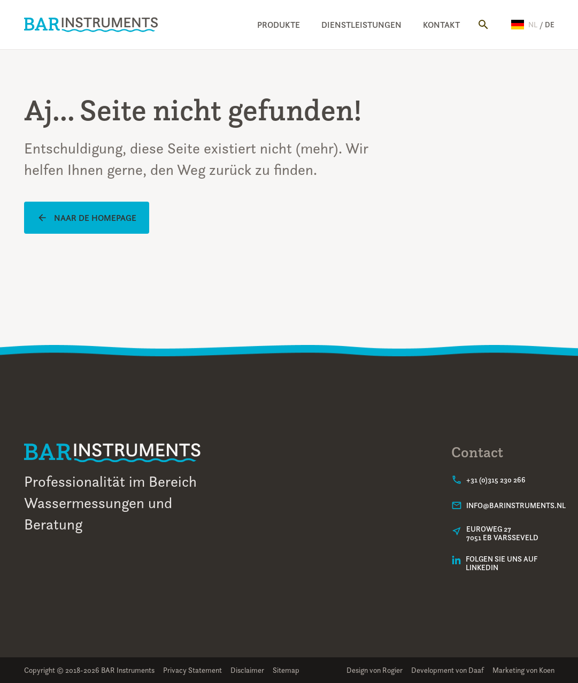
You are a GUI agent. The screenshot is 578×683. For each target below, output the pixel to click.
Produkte (278, 24)
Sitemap (286, 669)
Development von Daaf (447, 669)
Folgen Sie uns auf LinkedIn (501, 563)
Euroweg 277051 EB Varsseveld (502, 533)
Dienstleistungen (361, 24)
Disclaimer (247, 669)
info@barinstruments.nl (516, 505)
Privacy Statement (192, 669)
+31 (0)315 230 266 (496, 479)
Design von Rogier (374, 669)
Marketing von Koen (523, 669)
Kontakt (441, 24)
